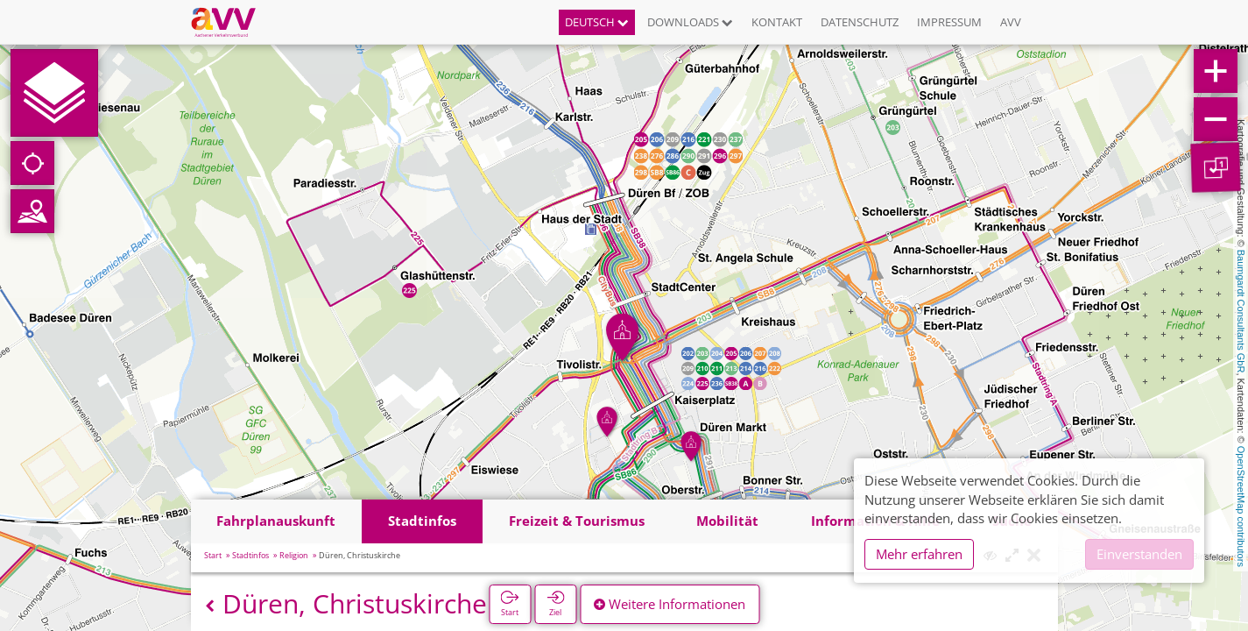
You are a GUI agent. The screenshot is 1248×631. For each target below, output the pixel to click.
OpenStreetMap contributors (1241, 506)
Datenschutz (860, 22)
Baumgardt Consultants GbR (1241, 311)
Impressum (949, 22)
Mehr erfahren (919, 554)
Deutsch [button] (597, 22)
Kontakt (776, 22)
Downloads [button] (690, 22)
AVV (1010, 22)
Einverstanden (1139, 554)
